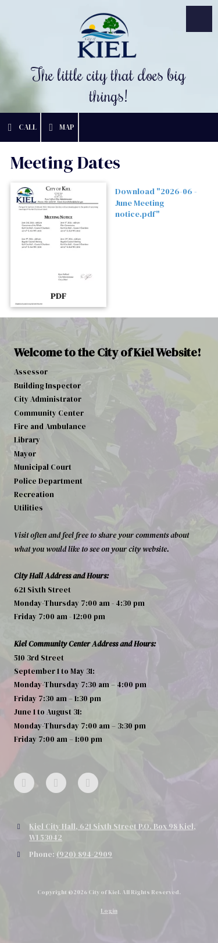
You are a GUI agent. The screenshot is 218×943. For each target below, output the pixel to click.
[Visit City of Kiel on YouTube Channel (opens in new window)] (88, 783)
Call (20, 127)
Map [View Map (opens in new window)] (60, 127)
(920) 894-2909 (84, 854)
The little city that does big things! (108, 84)
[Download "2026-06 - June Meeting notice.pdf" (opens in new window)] (58, 245)
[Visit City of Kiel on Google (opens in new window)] (56, 783)
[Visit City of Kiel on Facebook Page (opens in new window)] (24, 783)
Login (109, 911)
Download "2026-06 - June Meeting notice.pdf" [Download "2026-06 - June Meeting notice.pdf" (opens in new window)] (156, 202)
